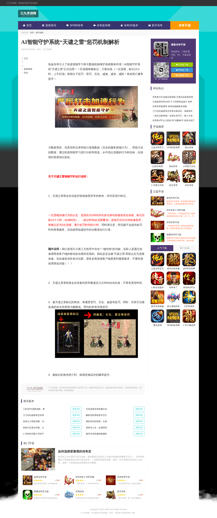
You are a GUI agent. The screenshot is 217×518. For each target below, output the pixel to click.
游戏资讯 (48, 25)
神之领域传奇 (173, 306)
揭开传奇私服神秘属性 (96, 434)
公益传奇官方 (157, 147)
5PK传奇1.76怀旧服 (181, 213)
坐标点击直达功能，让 (33, 427)
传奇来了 (173, 287)
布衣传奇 (189, 185)
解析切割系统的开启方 (96, 415)
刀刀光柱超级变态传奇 (33, 415)
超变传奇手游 (181, 201)
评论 (24, 73)
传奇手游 (185, 25)
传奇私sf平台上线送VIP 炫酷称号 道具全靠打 (174, 120)
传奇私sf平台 (189, 287)
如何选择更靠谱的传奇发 (74, 451)
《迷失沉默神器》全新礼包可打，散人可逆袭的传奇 (177, 115)
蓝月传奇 (173, 185)
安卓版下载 (182, 64)
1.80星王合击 (189, 166)
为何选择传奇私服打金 (96, 409)
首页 (27, 25)
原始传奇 (173, 166)
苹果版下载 (182, 70)
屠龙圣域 (157, 325)
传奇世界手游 (181, 225)
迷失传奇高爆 (173, 268)
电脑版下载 (182, 75)
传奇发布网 (101, 25)
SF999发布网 (173, 147)
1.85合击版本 (157, 287)
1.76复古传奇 (157, 185)
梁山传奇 (189, 147)
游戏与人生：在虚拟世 (96, 427)
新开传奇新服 (157, 306)
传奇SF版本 (128, 25)
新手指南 (39, 33)
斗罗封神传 (189, 306)
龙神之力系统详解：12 (33, 421)
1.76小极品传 (189, 325)
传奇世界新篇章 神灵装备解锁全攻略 (170, 106)
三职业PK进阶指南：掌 (34, 409)
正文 (24, 58)
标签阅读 (26, 69)
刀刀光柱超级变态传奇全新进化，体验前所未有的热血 (178, 111)
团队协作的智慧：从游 (96, 421)
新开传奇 (155, 25)
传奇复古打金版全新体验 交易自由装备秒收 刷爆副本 (177, 97)
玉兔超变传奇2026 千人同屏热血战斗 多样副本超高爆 (178, 101)
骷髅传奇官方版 (181, 237)
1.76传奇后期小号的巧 (33, 434)
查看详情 (76, 409)
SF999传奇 (74, 25)
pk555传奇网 (189, 268)
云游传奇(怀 (157, 166)
